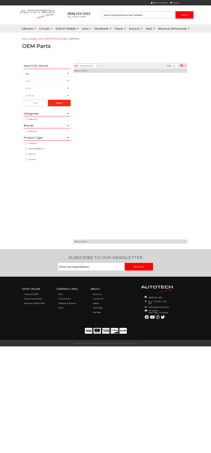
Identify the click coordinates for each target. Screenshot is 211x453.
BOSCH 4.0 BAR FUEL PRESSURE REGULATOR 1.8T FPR (127, 100)
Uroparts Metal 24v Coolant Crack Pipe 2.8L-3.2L (124, 184)
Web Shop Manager (129, 450)
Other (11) (32, 131)
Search (59, 103)
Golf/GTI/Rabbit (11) (36, 149)
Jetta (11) (32, 154)
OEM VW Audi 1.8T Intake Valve (115, 128)
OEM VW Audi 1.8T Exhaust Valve (116, 320)
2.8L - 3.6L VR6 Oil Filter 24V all (114, 78)
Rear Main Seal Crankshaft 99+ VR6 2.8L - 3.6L (122, 275)
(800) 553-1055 (155, 404)
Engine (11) (32, 119)
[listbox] (47, 73)
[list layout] (185, 66)
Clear (35, 103)
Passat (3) (32, 159)
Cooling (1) (32, 143)
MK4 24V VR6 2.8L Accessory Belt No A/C (120, 156)
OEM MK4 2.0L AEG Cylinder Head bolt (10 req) (123, 298)
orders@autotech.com (158, 414)
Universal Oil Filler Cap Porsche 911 (117, 253)
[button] (147, 15)
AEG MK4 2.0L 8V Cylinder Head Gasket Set (121, 230)
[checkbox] (26, 131)
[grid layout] (181, 66)
